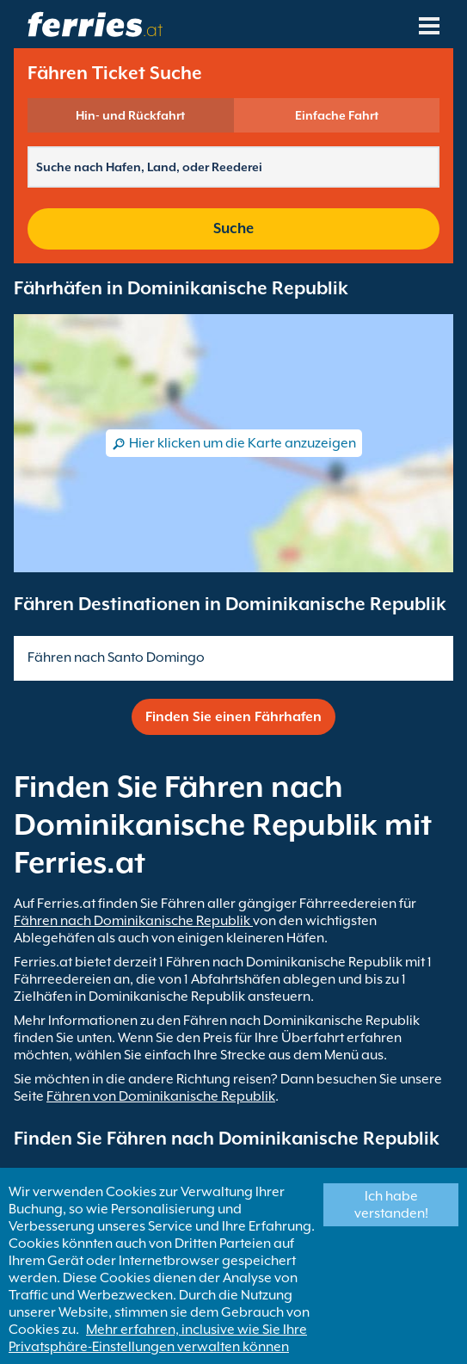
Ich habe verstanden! (391, 1204)
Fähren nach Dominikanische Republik (133, 921)
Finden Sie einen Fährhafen (233, 717)
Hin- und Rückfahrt (130, 115)
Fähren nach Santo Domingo (116, 657)
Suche (233, 228)
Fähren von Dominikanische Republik (160, 1096)
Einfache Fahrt (336, 115)
